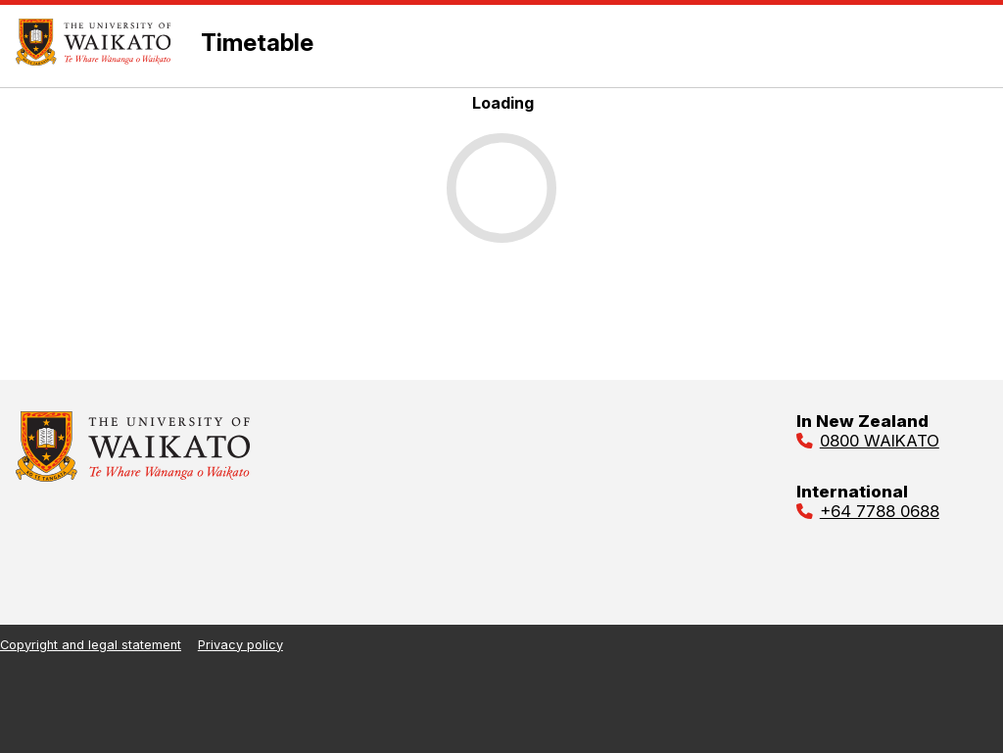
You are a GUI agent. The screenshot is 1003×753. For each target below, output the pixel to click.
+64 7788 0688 (879, 511)
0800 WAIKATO (879, 440)
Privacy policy (240, 644)
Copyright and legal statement (90, 644)
